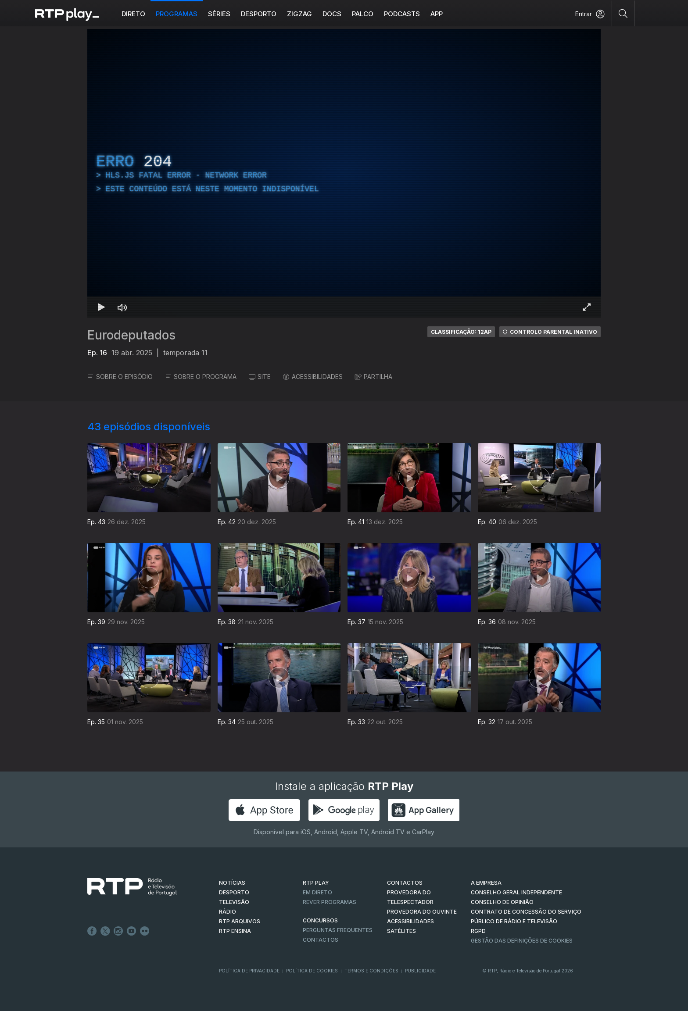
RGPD (478, 931)
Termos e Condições (371, 970)
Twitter (105, 931)
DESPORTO (234, 892)
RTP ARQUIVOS (239, 921)
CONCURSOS (320, 920)
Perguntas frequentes (338, 930)
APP (436, 14)
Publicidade (420, 970)
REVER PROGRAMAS (329, 902)
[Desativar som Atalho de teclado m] (122, 307)
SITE (260, 376)
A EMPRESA (486, 882)
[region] (344, 173)
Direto (133, 14)
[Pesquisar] (623, 13)
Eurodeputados (131, 335)
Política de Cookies (312, 970)
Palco (362, 14)
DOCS (331, 14)
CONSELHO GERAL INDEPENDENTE (516, 892)
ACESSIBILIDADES (313, 376)
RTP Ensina (235, 931)
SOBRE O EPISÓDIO (120, 376)
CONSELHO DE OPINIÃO (502, 902)
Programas (176, 14)
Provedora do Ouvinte (422, 911)
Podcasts (402, 14)
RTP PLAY (316, 882)
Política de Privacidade (249, 970)
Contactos (320, 939)
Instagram (118, 931)
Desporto (258, 14)
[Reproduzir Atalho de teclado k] (101, 307)
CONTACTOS (405, 882)
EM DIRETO (317, 892)
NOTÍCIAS (232, 882)
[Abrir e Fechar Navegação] (645, 14)
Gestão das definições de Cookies (522, 940)
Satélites (401, 931)
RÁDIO (227, 911)
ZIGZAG (299, 14)
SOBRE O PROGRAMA (200, 376)
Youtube (131, 931)
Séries (219, 14)
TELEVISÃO (234, 902)
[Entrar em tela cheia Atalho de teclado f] (586, 307)
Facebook (92, 931)
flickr (145, 931)
